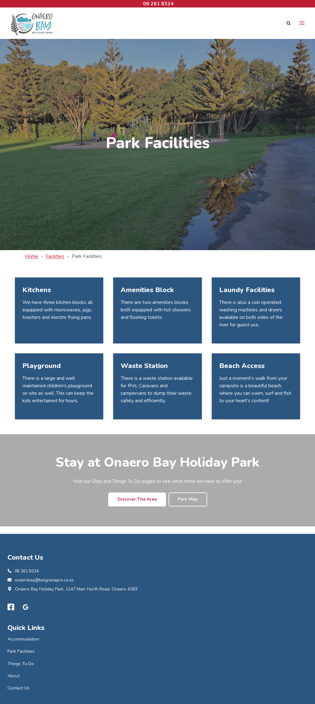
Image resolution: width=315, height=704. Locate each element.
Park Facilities (21, 652)
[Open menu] (302, 23)
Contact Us (18, 689)
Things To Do (20, 664)
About (13, 676)
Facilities (55, 256)
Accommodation (23, 640)
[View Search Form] (288, 23)
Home (31, 256)
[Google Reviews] (25, 607)
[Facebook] (10, 607)
